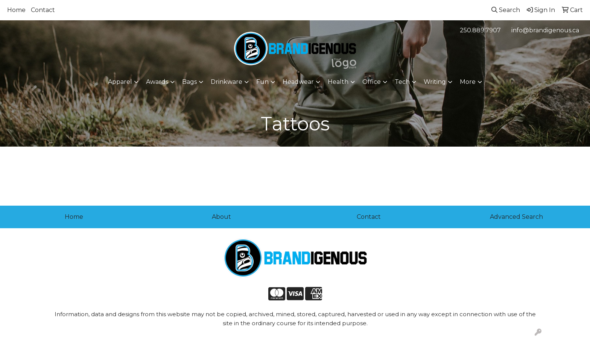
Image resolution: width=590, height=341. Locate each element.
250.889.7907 (480, 30)
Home (16, 10)
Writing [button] (435, 81)
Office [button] (371, 81)
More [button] (468, 81)
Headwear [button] (298, 81)
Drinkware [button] (226, 81)
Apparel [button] (120, 81)
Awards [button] (157, 81)
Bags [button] (189, 81)
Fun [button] (262, 81)
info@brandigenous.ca (545, 30)
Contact (43, 10)
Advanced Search (516, 216)
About (221, 216)
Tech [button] (402, 81)
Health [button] (338, 81)
